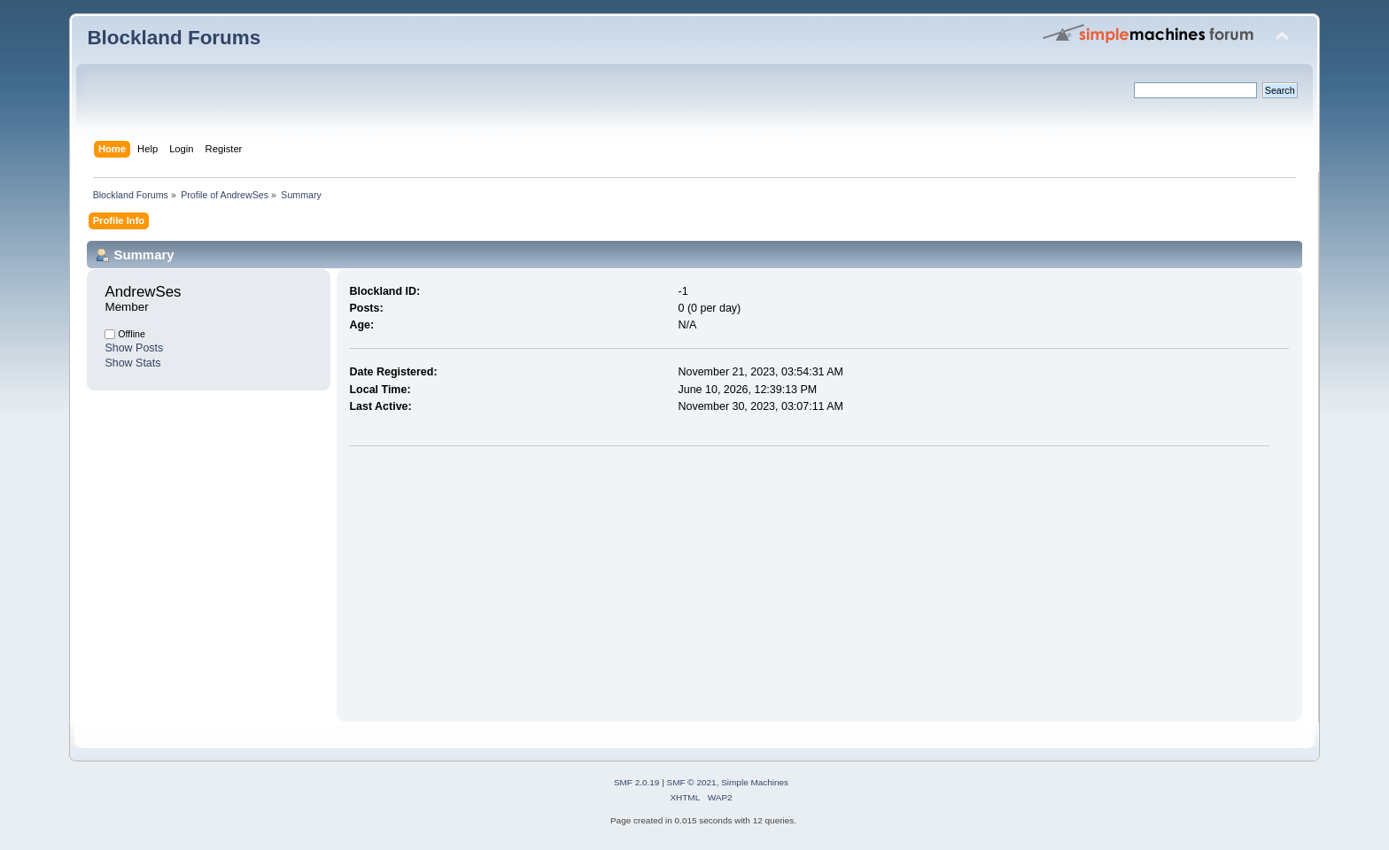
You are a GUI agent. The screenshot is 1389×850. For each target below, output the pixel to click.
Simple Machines (754, 782)
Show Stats (132, 363)
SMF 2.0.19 (637, 782)
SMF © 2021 (692, 782)
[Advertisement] (498, 580)
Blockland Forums (173, 38)
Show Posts (134, 348)
